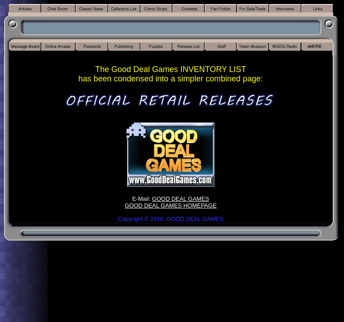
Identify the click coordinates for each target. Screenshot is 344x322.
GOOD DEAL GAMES (180, 198)
